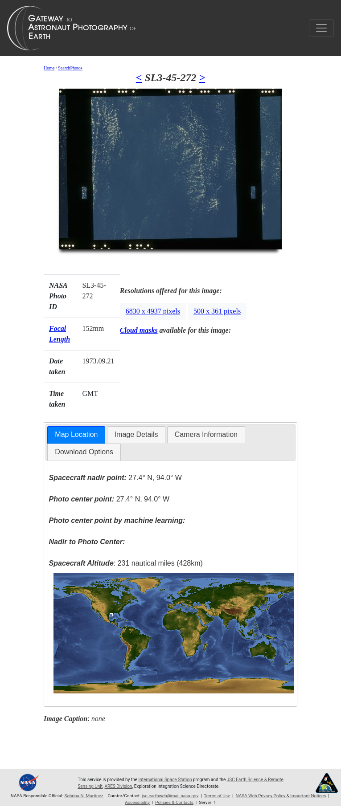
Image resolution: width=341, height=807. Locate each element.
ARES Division (118, 786)
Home (49, 67)
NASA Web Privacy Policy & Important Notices (280, 795)
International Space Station (165, 779)
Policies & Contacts (174, 802)
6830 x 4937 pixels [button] (153, 311)
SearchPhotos (70, 67)
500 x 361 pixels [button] (217, 311)
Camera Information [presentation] (206, 434)
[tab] (76, 435)
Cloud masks (139, 330)
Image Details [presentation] (136, 434)
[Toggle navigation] (321, 28)
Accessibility (137, 802)
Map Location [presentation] (76, 434)
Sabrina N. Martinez (83, 795)
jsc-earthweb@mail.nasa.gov (170, 795)
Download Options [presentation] (84, 452)
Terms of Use (217, 795)
